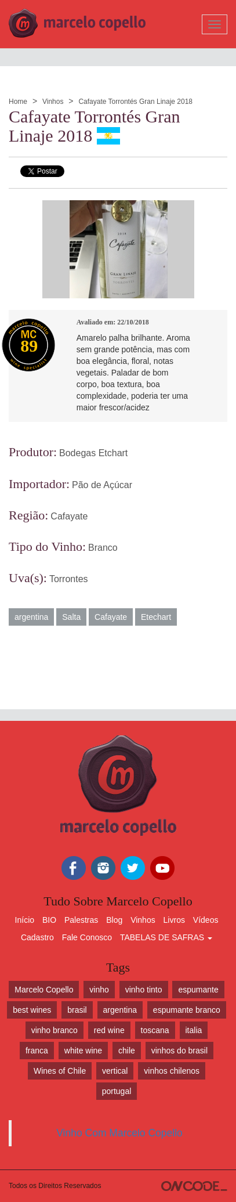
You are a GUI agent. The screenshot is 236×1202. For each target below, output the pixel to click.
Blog (114, 920)
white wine (83, 1050)
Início (24, 920)
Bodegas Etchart (93, 453)
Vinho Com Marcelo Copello (119, 1133)
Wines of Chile (60, 1070)
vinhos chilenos (171, 1070)
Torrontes (68, 579)
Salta (71, 617)
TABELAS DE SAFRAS (166, 937)
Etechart (156, 617)
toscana (155, 1030)
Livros (174, 920)
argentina (31, 617)
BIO (49, 920)
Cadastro (37, 937)
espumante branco (186, 1010)
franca (37, 1050)
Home (18, 102)
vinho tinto (143, 989)
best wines (32, 1010)
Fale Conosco (87, 937)
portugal (117, 1091)
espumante (198, 989)
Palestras (81, 920)
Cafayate (69, 516)
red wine (109, 1030)
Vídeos (206, 920)
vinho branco (54, 1030)
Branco (103, 548)
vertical (115, 1070)
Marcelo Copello (43, 989)
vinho (98, 989)
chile (126, 1050)
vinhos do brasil (179, 1050)
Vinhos (52, 102)
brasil (76, 1010)
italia (194, 1030)
